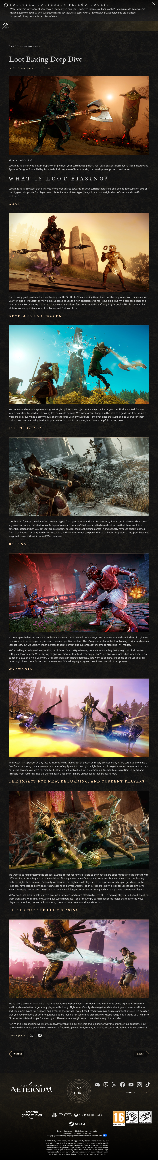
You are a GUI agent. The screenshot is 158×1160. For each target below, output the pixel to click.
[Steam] (77, 1124)
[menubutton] (154, 26)
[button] (79, 115)
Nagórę (79, 1090)
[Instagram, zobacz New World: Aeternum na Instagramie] (139, 1084)
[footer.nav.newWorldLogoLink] (31, 1087)
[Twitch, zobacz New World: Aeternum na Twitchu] (105, 1084)
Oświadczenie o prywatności (86, 1131)
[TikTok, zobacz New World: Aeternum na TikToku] (148, 1084)
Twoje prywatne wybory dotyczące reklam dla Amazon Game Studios (77, 1135)
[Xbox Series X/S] (88, 1115)
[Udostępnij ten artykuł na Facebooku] (40, 1035)
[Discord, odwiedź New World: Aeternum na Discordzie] (97, 1085)
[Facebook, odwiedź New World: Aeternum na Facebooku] (122, 1084)
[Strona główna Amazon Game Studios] (32, 1115)
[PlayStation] (61, 1115)
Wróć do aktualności (27, 46)
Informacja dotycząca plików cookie (77, 1133)
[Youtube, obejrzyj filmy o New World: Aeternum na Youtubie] (131, 1084)
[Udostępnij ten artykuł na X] (31, 1035)
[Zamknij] (153, 4)
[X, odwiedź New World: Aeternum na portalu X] (114, 1084)
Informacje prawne (64, 1131)
